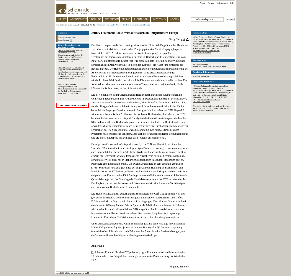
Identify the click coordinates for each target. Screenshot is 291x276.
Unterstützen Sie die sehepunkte (73, 105)
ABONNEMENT (78, 19)
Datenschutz (222, 3)
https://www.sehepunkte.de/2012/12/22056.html (206, 100)
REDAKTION (112, 19)
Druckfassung (65, 40)
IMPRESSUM (159, 19)
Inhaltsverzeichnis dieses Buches (206, 50)
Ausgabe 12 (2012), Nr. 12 (84, 25)
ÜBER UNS (95, 19)
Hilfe (232, 3)
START (62, 19)
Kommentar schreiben (67, 37)
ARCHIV (174, 19)
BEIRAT (126, 19)
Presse (202, 3)
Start (70, 25)
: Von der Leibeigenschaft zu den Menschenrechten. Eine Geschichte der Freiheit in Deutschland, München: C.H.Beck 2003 (72, 88)
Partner (211, 3)
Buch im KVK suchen (202, 53)
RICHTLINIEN (141, 19)
